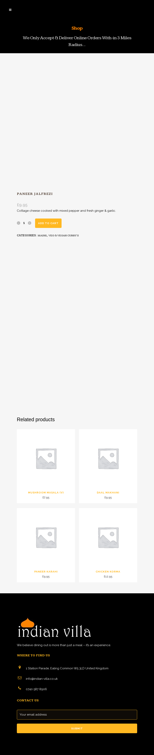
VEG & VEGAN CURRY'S (64, 235)
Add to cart (48, 223)
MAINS (42, 235)
